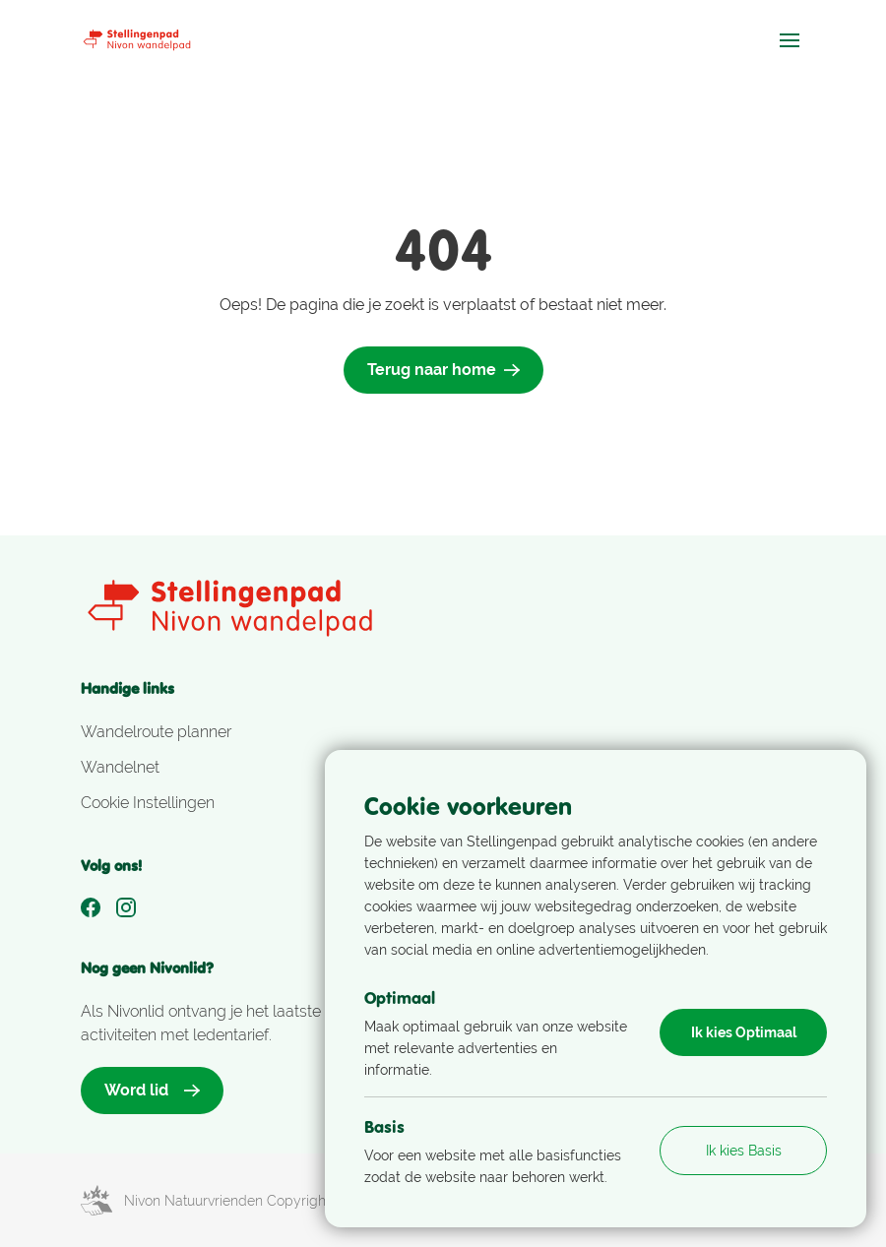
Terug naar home (443, 369)
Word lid (152, 1090)
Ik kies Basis (744, 1150)
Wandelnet (120, 767)
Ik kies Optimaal (743, 1032)
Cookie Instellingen (148, 802)
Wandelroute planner (156, 731)
